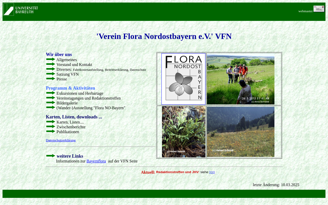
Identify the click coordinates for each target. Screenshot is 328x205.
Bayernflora (96, 161)
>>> (212, 172)
